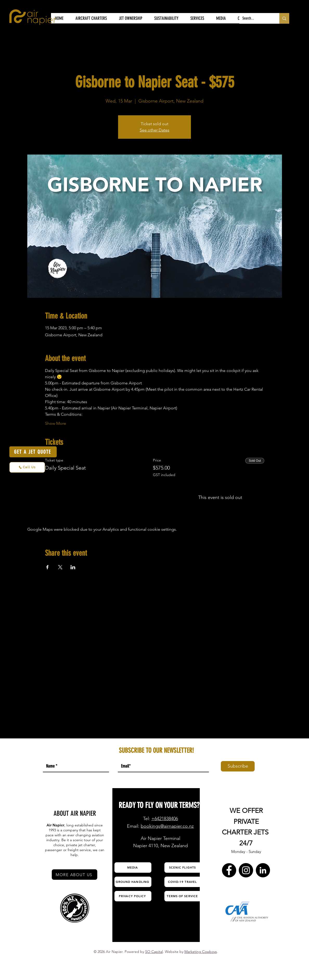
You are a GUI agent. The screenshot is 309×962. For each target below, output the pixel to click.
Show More (55, 423)
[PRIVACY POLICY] (132, 896)
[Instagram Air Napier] (246, 870)
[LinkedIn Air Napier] (263, 870)
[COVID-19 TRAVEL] (182, 882)
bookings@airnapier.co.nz (167, 826)
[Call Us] (27, 467)
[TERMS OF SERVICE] (182, 896)
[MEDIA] (132, 867)
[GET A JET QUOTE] (33, 451)
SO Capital (154, 951)
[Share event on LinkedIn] (72, 567)
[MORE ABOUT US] (74, 874)
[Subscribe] (238, 766)
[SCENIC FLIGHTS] (182, 867)
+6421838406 (164, 818)
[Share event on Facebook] (47, 567)
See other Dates (154, 130)
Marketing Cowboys (200, 951)
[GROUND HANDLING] (132, 882)
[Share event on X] (60, 567)
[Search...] (255, 18)
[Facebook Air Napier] (229, 870)
